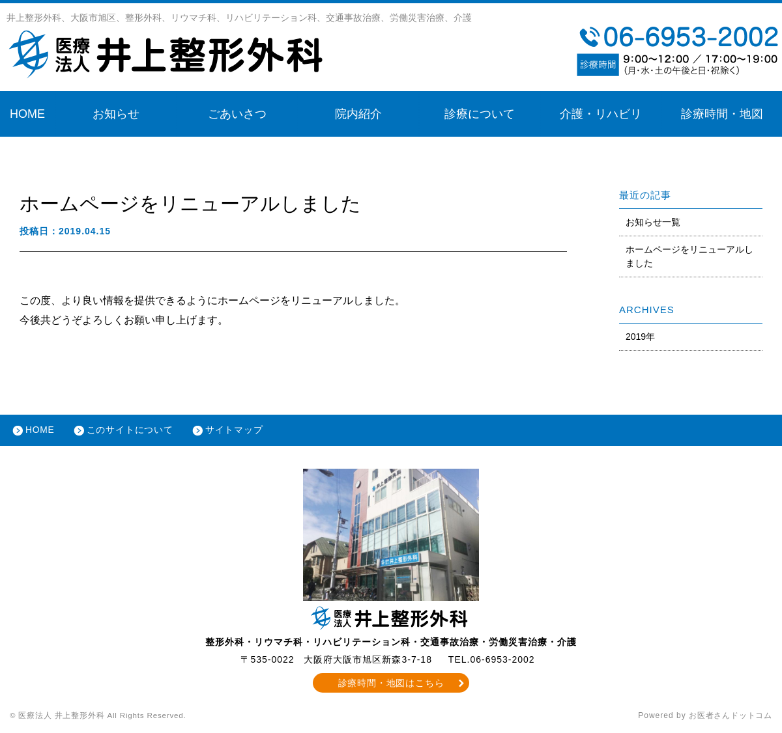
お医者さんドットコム (730, 716)
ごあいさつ (237, 113)
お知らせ (116, 113)
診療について (479, 113)
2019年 (640, 336)
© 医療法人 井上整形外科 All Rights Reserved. (102, 716)
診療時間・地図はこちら (391, 684)
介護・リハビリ (601, 113)
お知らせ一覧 (653, 222)
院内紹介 (358, 113)
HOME (27, 113)
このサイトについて (133, 431)
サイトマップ (238, 431)
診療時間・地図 (722, 113)
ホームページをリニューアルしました (689, 256)
